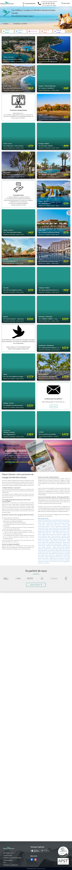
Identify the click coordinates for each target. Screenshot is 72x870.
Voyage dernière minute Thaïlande (63, 550)
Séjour (6, 23)
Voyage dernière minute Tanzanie (48, 550)
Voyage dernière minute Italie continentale (60, 537)
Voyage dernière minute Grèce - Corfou (61, 531)
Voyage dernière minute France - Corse (58, 556)
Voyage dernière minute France (45, 531)
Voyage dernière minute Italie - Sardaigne (57, 535)
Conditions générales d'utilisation (12, 857)
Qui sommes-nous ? (8, 853)
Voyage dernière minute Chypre (62, 526)
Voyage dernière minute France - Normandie (59, 559)
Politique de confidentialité (10, 865)
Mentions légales (8, 860)
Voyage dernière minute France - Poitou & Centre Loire (50, 561)
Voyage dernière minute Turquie (59, 551)
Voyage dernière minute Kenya (59, 539)
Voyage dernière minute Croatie (45, 528)
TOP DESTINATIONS (29, 3)
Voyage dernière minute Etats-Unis (62, 529)
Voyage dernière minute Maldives (58, 540)
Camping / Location (20, 23)
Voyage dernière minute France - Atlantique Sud (51, 555)
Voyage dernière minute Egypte (59, 528)
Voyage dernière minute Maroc (55, 542)
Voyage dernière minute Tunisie (45, 551)
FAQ (4, 862)
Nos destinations (43, 518)
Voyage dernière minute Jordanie (45, 539)
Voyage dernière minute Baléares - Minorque (52, 521)
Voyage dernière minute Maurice (54, 543)
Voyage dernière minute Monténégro (54, 545)
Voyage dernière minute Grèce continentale (52, 534)
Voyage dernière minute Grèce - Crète (46, 532)
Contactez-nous (7, 855)
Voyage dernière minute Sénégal (51, 548)
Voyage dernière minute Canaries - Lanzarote (56, 524)
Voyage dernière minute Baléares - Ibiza (46, 520)
